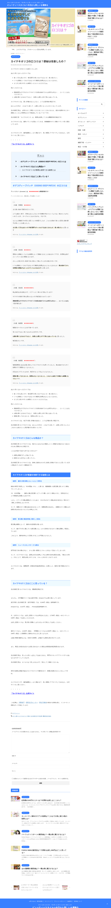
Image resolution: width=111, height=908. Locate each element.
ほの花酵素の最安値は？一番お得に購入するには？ (39, 863)
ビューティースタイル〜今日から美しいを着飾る (27, 5)
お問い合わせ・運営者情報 (35, 895)
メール (14, 760)
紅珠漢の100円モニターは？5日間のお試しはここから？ (40, 797)
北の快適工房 (34, 713)
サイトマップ (48, 895)
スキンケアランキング (83, 220)
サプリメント (16, 711)
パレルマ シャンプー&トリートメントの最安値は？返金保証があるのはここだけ (96, 30)
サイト (14, 768)
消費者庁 (21, 700)
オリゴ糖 (15, 713)
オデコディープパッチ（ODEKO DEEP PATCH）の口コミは (42, 161)
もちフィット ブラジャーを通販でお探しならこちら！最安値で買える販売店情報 (96, 45)
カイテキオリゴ (22, 713)
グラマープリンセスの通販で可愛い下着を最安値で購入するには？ (96, 15)
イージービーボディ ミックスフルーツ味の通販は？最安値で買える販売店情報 (96, 77)
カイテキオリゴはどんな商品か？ (33, 166)
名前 (14, 753)
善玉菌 (40, 713)
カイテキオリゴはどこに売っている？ (34, 175)
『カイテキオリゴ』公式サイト (20, 144)
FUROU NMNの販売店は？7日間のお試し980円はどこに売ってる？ (44, 847)
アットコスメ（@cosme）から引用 (27, 232)
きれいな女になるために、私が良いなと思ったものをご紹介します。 (55, 899)
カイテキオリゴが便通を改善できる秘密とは (37, 169)
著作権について (78, 895)
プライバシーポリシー (59, 895)
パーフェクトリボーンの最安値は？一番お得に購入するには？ (42, 831)
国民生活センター (30, 700)
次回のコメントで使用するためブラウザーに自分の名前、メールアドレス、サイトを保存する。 (41, 775)
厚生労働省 (40, 700)
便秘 (28, 713)
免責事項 (69, 895)
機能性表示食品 (47, 713)
